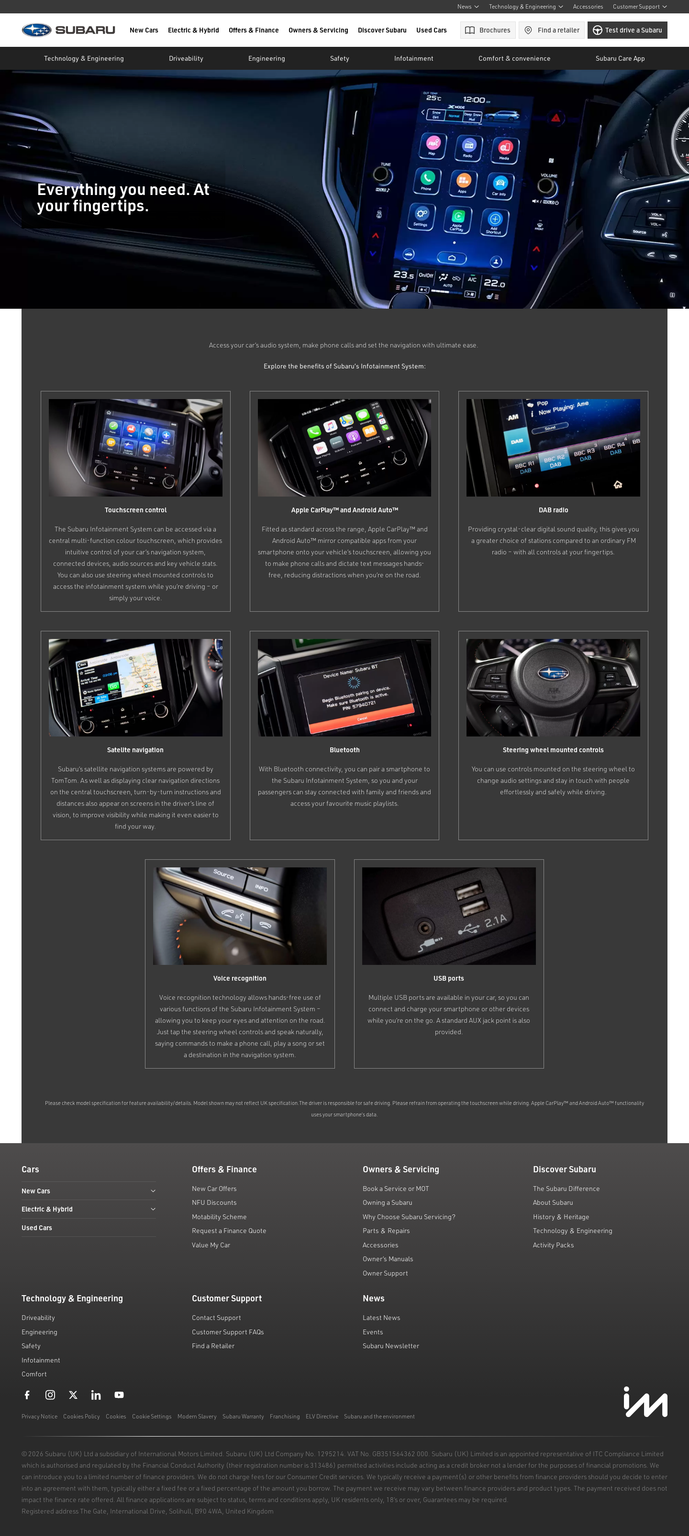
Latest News (381, 1317)
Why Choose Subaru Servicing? (409, 1216)
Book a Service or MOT (396, 1188)
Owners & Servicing (318, 30)
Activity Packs (553, 1245)
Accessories (588, 6)
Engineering (39, 1332)
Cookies (116, 1416)
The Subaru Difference (566, 1188)
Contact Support (216, 1317)
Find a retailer (551, 30)
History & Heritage (561, 1216)
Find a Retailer (213, 1345)
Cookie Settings (152, 1416)
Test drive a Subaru (627, 30)
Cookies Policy (81, 1416)
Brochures (488, 30)
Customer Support (640, 6)
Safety (31, 1345)
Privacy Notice (39, 1416)
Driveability (38, 1317)
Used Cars (431, 30)
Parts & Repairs (386, 1230)
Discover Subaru (382, 30)
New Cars (144, 30)
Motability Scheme (219, 1216)
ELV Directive (322, 1416)
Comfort (34, 1374)
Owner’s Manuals (388, 1259)
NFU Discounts (214, 1202)
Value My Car (211, 1245)
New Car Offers (214, 1188)
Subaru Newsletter (391, 1345)
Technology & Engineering (526, 6)
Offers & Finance (254, 30)
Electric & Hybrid (193, 30)
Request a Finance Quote (229, 1230)
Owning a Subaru (387, 1202)
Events (373, 1332)
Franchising (285, 1416)
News (468, 6)
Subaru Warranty (243, 1416)
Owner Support (385, 1273)
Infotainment (41, 1360)
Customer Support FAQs (228, 1332)
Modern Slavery (197, 1416)
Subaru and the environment (379, 1416)
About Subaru (553, 1202)
